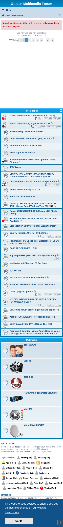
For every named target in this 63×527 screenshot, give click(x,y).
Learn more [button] (12, 512)
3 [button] (33, 40)
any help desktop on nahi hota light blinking (33, 255)
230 (46, 295)
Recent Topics (31, 111)
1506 (53, 127)
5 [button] (41, 40)
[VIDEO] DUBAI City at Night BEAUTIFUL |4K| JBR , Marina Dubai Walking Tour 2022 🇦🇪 (33, 204)
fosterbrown (44, 473)
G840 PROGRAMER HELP (23, 248)
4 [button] (37, 40)
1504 (43, 127)
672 (50, 119)
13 (49, 305)
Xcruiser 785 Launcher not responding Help (32, 317)
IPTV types (15, 167)
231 (50, 295)
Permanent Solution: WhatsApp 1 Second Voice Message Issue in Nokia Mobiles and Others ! (35, 332)
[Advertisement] (31, 75)
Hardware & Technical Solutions (41, 393)
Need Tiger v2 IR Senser (22, 152)
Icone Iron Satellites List (22, 196)
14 (52, 305)
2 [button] (29, 40)
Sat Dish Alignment (34, 425)
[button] (21, 40)
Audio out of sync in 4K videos (26, 145)
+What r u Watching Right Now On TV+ (30, 123)
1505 (48, 127)
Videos (27, 361)
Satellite (28, 409)
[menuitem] (9, 10)
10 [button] (48, 40)
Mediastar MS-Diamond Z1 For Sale (28, 263)
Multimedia (31, 340)
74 (56, 236)
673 (55, 119)
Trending (28, 377)
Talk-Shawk (30, 345)
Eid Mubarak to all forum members (28, 277)
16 (60, 305)
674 (59, 119)
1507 (59, 127)
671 (46, 119)
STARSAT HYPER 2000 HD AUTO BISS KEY (32, 284)
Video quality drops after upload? (27, 131)
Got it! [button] (18, 521)
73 (52, 236)
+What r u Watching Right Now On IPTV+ (31, 115)
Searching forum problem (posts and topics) (33, 309)
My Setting (15, 270)
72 (49, 236)
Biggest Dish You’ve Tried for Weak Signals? (33, 226)
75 (60, 236)
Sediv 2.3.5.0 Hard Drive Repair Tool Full (31, 324)
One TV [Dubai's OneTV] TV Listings (29, 233)
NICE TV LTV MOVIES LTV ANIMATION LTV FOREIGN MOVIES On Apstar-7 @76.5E (32, 175)
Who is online (7, 444)
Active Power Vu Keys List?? (25, 189)
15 (56, 305)
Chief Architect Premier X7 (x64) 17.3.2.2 (31, 138)
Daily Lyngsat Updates (21, 291)
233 (59, 295)
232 (55, 295)
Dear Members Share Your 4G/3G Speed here (33, 181)
